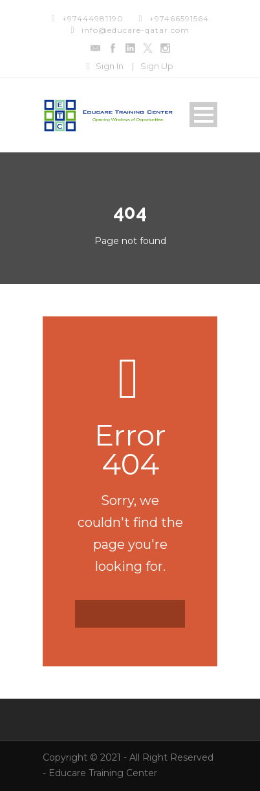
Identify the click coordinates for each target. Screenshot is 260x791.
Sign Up (156, 66)
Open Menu (203, 114)
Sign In (110, 66)
